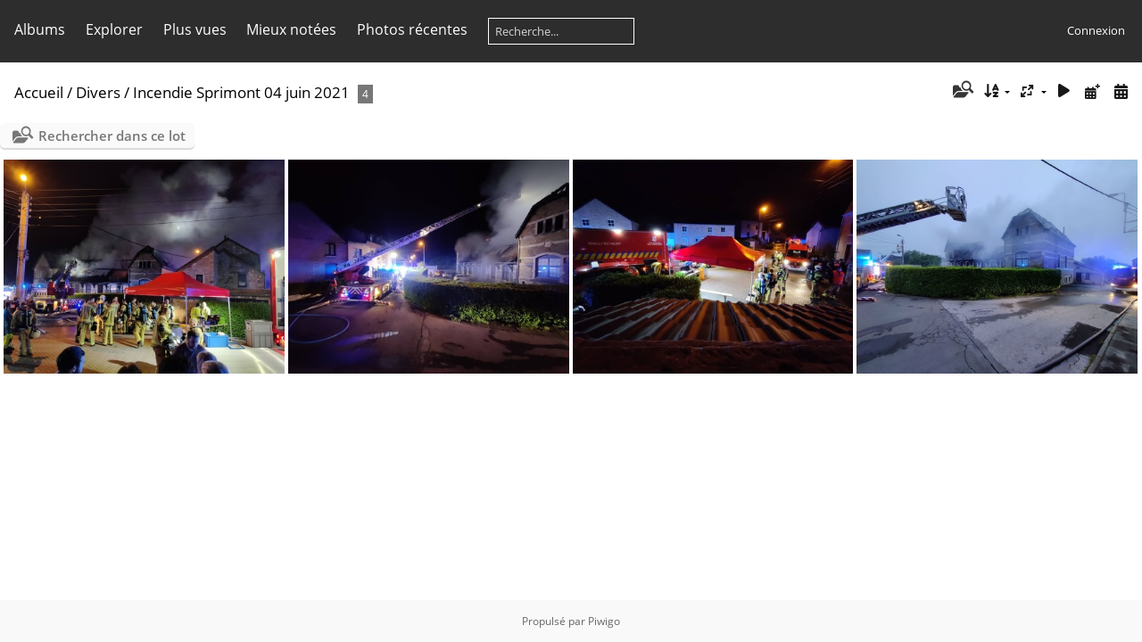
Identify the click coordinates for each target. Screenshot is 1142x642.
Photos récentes (412, 29)
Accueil (38, 92)
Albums (39, 29)
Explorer (114, 29)
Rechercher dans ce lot (112, 135)
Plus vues (195, 29)
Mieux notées (291, 29)
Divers (98, 92)
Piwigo (604, 621)
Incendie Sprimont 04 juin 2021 (241, 92)
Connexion (1096, 30)
